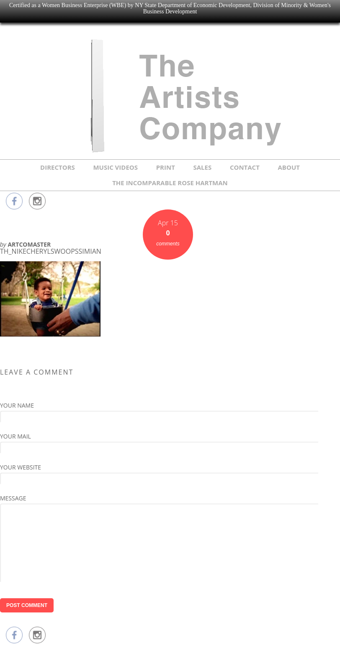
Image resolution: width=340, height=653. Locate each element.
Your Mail (15, 436)
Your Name (17, 405)
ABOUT (289, 167)
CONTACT (245, 167)
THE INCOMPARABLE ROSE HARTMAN (170, 183)
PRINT (165, 167)
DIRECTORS (57, 167)
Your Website (20, 467)
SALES (202, 167)
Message (13, 498)
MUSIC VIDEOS (115, 167)
